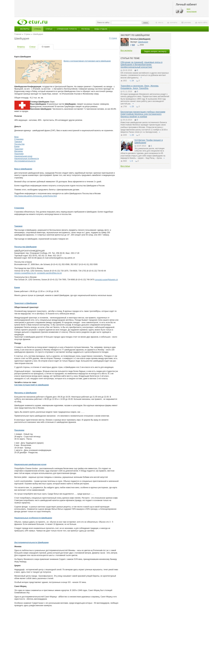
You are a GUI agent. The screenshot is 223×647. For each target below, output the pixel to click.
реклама (187, 22)
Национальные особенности (26, 158)
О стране (113, 38)
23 (133, 106)
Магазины (18, 151)
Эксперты (24, 29)
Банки (17, 146)
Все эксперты (126, 50)
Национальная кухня (23, 156)
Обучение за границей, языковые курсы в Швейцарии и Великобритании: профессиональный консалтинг (141, 64)
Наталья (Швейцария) (140, 39)
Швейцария (143, 42)
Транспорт (18, 149)
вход (188, 9)
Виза (16, 137)
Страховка (19, 139)
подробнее (141, 77)
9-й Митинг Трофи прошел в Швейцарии (149, 141)
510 (133, 45)
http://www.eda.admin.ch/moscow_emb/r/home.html (35, 196)
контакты (173, 22)
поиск (145, 23)
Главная (18, 34)
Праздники (19, 154)
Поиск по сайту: (103, 22)
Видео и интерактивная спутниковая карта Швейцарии (87, 61)
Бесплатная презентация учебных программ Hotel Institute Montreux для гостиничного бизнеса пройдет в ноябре (143, 114)
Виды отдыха (100, 29)
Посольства (19, 144)
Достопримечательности (24, 161)
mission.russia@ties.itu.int (25, 273)
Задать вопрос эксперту (155, 51)
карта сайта (202, 22)
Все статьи (125, 166)
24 (133, 81)
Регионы (85, 29)
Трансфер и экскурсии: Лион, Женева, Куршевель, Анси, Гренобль (140, 87)
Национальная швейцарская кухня (30, 464)
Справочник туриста (67, 29)
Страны (37, 29)
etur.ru (160, 22)
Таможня (18, 142)
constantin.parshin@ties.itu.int (49, 273)
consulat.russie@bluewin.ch (106, 280)
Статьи (49, 29)
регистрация (192, 11)
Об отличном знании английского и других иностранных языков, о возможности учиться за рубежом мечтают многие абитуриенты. (145, 75)
